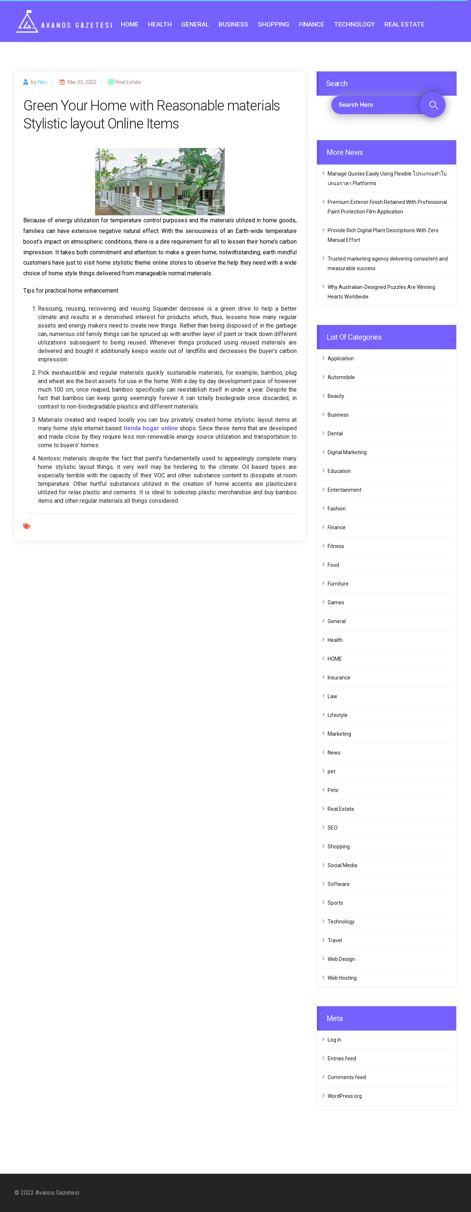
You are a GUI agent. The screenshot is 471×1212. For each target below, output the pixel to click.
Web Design (341, 959)
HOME (130, 24)
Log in (334, 1040)
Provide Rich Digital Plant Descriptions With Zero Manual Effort (383, 235)
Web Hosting (342, 978)
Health (160, 24)
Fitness (336, 546)
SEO (333, 828)
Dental (335, 434)
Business (233, 24)
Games (336, 602)
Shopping (273, 24)
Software (339, 884)
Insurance (339, 678)
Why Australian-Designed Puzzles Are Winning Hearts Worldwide (381, 292)
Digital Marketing (347, 452)
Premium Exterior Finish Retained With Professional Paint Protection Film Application (387, 207)
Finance (311, 24)
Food (333, 565)
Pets (333, 790)
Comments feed (347, 1077)
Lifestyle (338, 715)
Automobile (341, 377)
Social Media (342, 865)
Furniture (338, 584)
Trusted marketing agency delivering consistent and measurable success (388, 263)
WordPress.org (345, 1096)
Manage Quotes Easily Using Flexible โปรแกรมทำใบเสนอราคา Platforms (387, 178)
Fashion (337, 509)
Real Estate (404, 24)
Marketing (339, 734)
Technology (354, 24)
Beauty (336, 396)
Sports (335, 903)
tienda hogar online (150, 428)
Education (339, 471)
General (195, 24)
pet (331, 771)
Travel (335, 940)
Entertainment (345, 490)
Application (341, 358)
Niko (43, 82)
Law (332, 696)
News (334, 753)
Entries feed (342, 1058)
